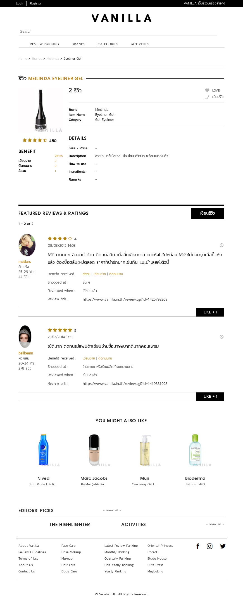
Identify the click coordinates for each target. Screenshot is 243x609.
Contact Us (26, 571)
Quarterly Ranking (117, 558)
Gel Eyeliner (104, 119)
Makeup (67, 558)
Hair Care (68, 564)
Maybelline (155, 571)
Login (20, 3)
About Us (25, 564)
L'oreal (152, 552)
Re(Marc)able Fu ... (94, 484)
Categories (108, 44)
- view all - (112, 510)
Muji (144, 479)
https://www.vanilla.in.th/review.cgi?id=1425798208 (125, 299)
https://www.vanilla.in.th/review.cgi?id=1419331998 (125, 383)
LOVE (216, 90)
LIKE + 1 (210, 312)
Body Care (69, 571)
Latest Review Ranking (121, 545)
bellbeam (25, 353)
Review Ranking (44, 44)
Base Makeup (71, 552)
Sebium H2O (195, 484)
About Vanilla (28, 545)
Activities (140, 44)
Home (22, 58)
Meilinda (53, 58)
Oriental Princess (160, 545)
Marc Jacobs (94, 479)
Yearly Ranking (115, 571)
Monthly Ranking (117, 552)
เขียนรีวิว (218, 96)
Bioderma (195, 479)
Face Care (68, 545)
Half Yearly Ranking (119, 564)
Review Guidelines (32, 552)
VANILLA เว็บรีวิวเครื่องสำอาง (204, 3)
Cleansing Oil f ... (144, 484)
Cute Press (155, 564)
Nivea (43, 479)
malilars (24, 261)
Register (35, 3)
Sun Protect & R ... (43, 484)
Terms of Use (28, 558)
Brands (78, 44)
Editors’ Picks (36, 511)
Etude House (156, 558)
